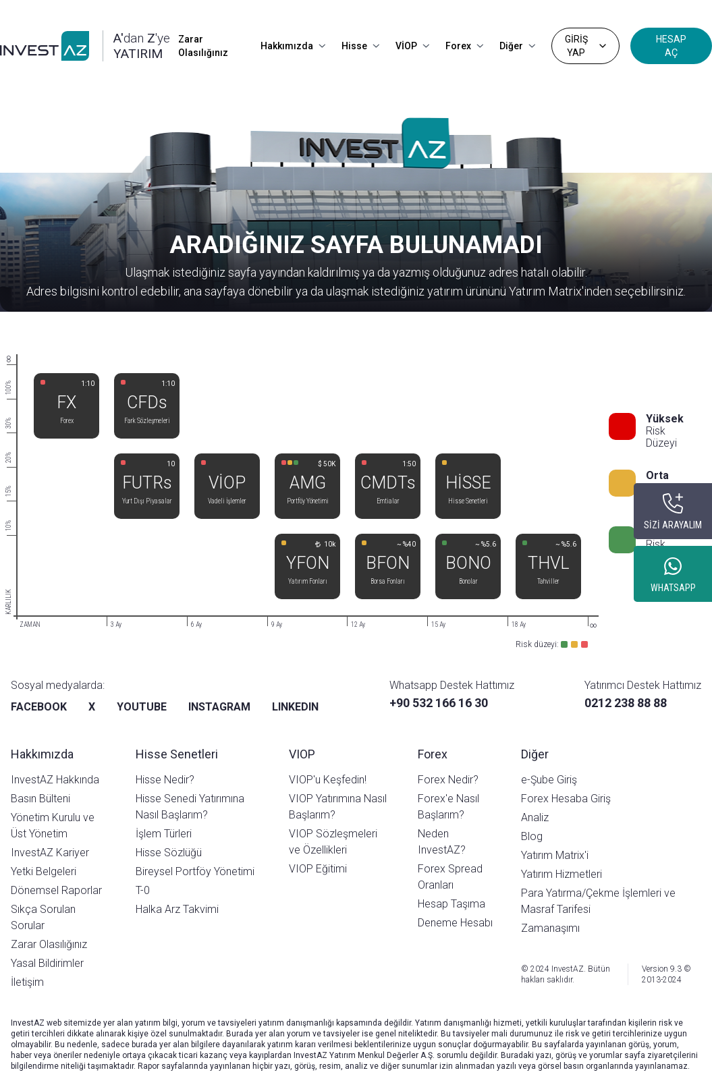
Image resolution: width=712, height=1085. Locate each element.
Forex (464, 45)
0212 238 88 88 (625, 703)
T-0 (143, 890)
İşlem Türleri (164, 833)
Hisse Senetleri (177, 754)
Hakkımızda (293, 45)
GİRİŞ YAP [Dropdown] (587, 46)
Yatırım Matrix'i (554, 855)
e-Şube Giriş (549, 779)
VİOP (412, 45)
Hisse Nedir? (165, 779)
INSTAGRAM (219, 706)
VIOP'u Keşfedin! (327, 779)
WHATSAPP (673, 587)
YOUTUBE (142, 706)
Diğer (517, 45)
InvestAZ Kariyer (50, 852)
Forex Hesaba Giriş (566, 798)
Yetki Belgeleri (43, 871)
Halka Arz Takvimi (177, 909)
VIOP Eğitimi (318, 868)
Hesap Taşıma (451, 903)
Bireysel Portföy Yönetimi (195, 871)
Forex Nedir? (448, 779)
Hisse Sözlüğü (169, 852)
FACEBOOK (39, 706)
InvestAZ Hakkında (55, 779)
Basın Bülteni (40, 798)
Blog (532, 836)
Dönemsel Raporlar (56, 890)
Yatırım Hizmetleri (561, 874)
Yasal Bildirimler (47, 963)
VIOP (302, 754)
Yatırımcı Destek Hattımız (642, 685)
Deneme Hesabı (455, 922)
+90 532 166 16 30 (438, 703)
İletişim (27, 982)
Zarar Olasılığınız (203, 46)
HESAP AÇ (671, 46)
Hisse (360, 45)
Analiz (535, 817)
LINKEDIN (295, 706)
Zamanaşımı (550, 928)
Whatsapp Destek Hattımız (451, 685)
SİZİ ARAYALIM (673, 525)
